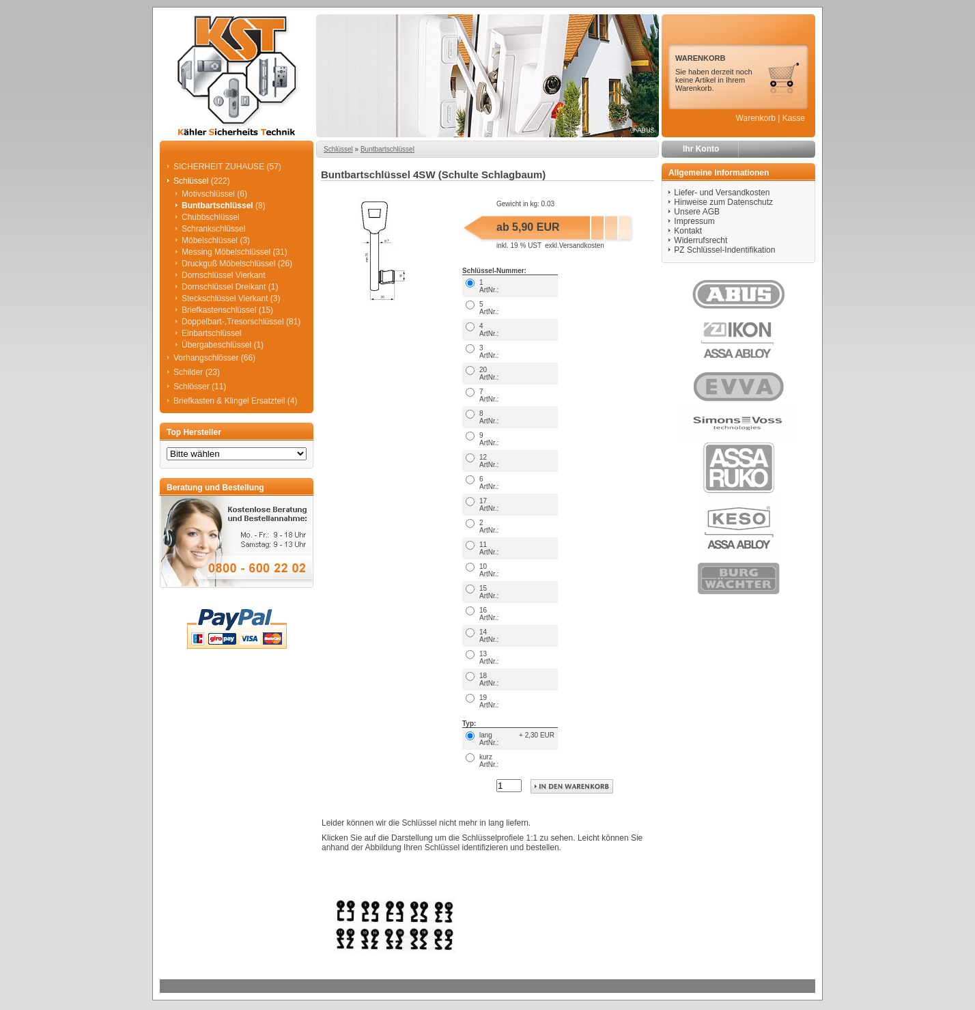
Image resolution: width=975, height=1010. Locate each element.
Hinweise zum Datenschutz (723, 202)
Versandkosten (581, 245)
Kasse (793, 118)
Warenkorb (756, 118)
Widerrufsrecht (700, 240)
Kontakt (688, 231)
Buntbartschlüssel (387, 149)
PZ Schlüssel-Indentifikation (724, 250)
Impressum (694, 221)
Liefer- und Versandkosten (721, 192)
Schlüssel (338, 149)
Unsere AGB (697, 211)
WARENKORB (700, 58)
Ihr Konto (701, 149)
